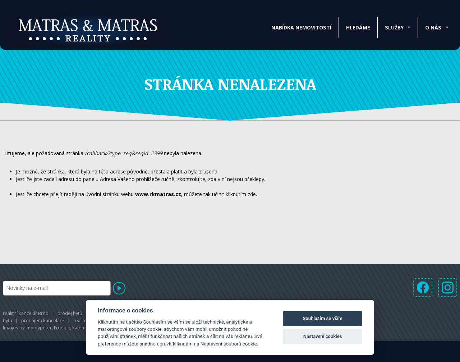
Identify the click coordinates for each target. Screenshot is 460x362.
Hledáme (358, 27)
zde (252, 194)
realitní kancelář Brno (26, 313)
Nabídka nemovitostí (301, 27)
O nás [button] (433, 27)
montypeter (39, 327)
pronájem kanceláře (42, 320)
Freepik (62, 327)
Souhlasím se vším (322, 318)
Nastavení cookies (322, 336)
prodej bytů (70, 313)
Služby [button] (394, 27)
